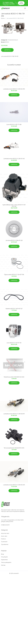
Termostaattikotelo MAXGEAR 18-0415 (14, 448)
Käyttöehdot (4, 559)
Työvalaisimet (4, 544)
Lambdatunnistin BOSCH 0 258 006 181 (14, 413)
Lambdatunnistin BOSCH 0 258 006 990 (14, 89)
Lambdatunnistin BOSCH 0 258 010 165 (14, 158)
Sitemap (3, 565)
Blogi (2, 554)
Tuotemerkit (11, 40)
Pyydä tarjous (21, 3)
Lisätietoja (7, 50)
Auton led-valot (5, 533)
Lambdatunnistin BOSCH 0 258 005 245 (14, 485)
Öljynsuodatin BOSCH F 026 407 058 (14, 274)
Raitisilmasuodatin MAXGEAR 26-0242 (14, 377)
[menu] (25, 8)
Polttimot (3, 539)
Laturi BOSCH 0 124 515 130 (14, 343)
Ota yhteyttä (4, 557)
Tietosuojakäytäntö (6, 562)
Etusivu (3, 18)
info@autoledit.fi (5, 525)
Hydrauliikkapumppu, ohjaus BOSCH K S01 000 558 (14, 205)
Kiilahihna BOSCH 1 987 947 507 (14, 308)
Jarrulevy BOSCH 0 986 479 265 (14, 240)
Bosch (16, 40)
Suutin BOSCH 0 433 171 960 (14, 124)
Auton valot (4, 536)
